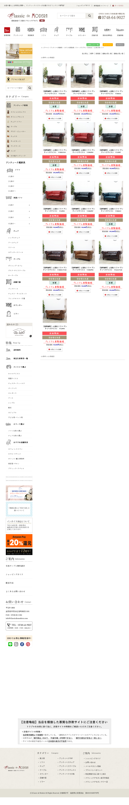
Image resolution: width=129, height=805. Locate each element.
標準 (91, 53)
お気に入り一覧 (93, 45)
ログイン (120, 45)
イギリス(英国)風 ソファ (71, 47)
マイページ (108, 45)
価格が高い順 (118, 53)
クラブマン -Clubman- (86, 47)
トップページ (45, 47)
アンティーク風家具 (56, 47)
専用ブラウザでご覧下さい (64, 776)
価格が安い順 (107, 53)
